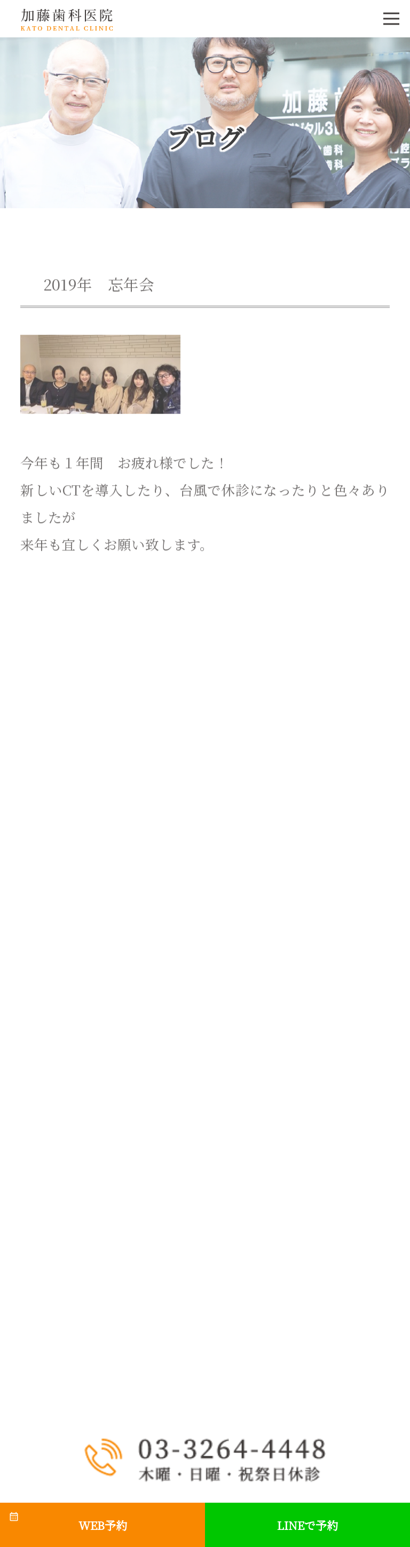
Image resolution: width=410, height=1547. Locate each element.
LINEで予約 (307, 1525)
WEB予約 (102, 1525)
